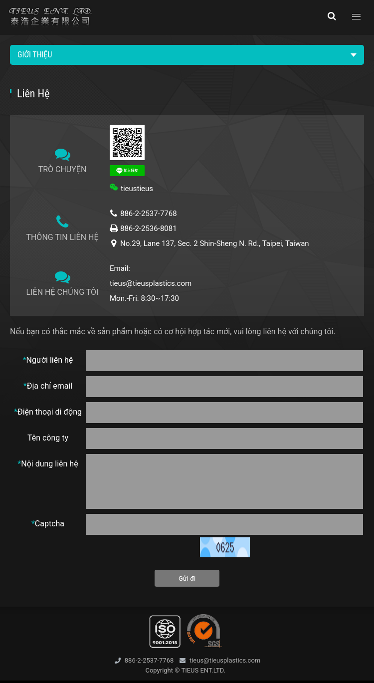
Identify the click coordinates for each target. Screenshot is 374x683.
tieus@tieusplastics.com (150, 283)
